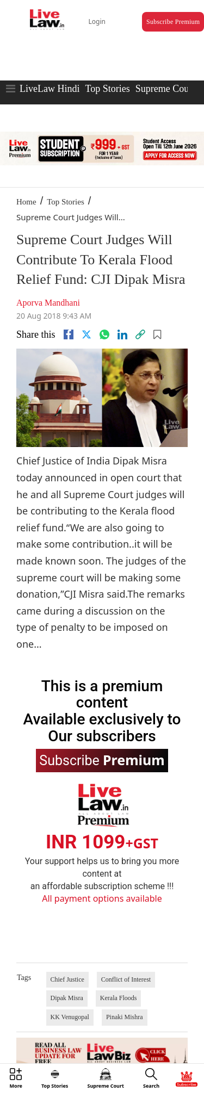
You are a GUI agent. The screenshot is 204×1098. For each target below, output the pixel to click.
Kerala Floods (118, 998)
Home (26, 201)
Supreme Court (165, 88)
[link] (140, 334)
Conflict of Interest (126, 979)
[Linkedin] (122, 334)
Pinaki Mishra (124, 1017)
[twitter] (86, 334)
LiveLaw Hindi (49, 88)
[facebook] (68, 334)
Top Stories (107, 88)
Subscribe (101, 759)
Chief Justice (67, 979)
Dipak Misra (67, 998)
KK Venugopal (70, 1017)
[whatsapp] (104, 334)
